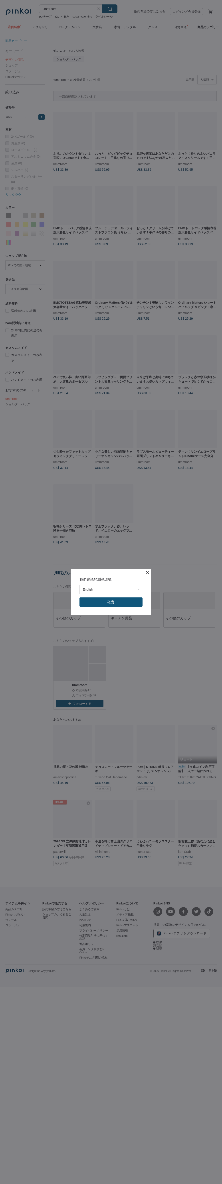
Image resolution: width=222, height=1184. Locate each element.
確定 (111, 602)
